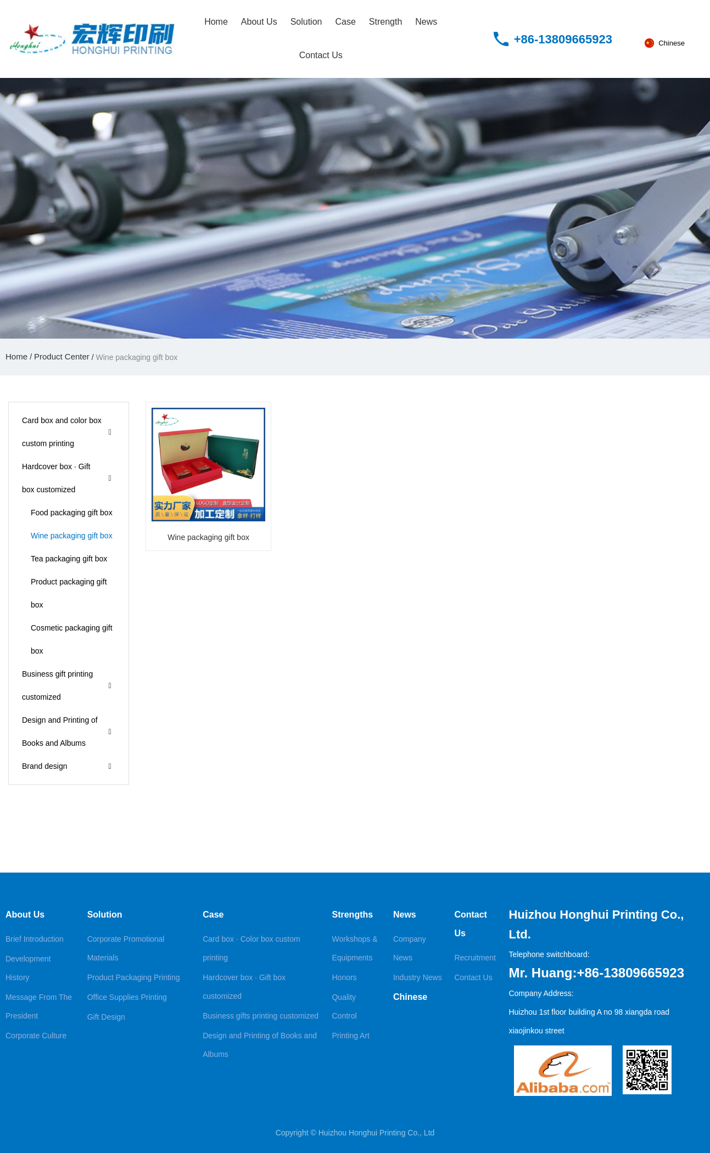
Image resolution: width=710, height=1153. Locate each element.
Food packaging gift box (72, 512)
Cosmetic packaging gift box (72, 639)
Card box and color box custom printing (62, 432)
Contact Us (321, 55)
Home (216, 21)
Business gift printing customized (57, 685)
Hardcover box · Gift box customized (56, 478)
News (426, 21)
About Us (259, 21)
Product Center (62, 356)
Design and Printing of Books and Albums (60, 731)
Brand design (45, 766)
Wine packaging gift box (72, 535)
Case (345, 21)
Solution (306, 21)
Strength (385, 21)
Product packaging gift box (69, 593)
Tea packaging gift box (69, 558)
